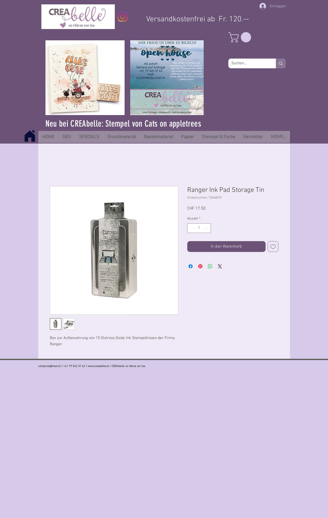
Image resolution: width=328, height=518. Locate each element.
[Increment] (207, 228)
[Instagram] (123, 17)
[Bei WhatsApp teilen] (210, 266)
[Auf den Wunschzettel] (273, 246)
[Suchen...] (248, 63)
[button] (241, 37)
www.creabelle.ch (98, 366)
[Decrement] (191, 228)
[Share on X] (220, 266)
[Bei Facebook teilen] (191, 266)
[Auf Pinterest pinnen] (200, 266)
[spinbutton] (199, 228)
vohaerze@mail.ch (49, 366)
